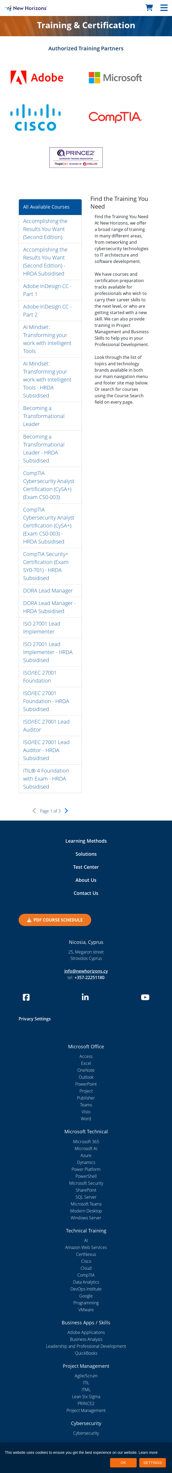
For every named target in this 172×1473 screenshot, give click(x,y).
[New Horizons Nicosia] (21, 8)
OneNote (86, 1070)
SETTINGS (152, 1462)
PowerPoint (86, 1084)
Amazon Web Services (86, 1247)
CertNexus (86, 1254)
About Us (86, 880)
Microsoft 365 (86, 1142)
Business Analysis (86, 1339)
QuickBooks (86, 1353)
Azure (86, 1155)
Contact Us (86, 893)
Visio (86, 1112)
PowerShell (86, 1176)
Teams (86, 1105)
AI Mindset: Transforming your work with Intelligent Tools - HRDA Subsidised (47, 379)
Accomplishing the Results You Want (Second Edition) (45, 229)
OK (123, 1462)
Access (86, 1056)
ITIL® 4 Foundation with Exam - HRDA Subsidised (46, 778)
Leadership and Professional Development (86, 1346)
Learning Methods (86, 841)
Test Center (86, 867)
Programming (86, 1303)
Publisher (86, 1098)
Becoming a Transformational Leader (44, 416)
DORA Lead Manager (48, 590)
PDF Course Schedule (55, 920)
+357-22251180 (89, 977)
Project (86, 1091)
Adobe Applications (86, 1332)
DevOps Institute (86, 1289)
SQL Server (86, 1197)
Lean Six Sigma (86, 1396)
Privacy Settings (35, 1019)
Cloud (86, 1268)
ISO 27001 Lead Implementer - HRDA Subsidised (48, 652)
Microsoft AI (86, 1148)
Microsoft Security (86, 1183)
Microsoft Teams (86, 1204)
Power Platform (86, 1169)
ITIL (86, 1383)
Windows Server (86, 1218)
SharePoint (86, 1190)
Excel (86, 1063)
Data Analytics (86, 1282)
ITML (86, 1390)
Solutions (86, 854)
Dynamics (86, 1162)
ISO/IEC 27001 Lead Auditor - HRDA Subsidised (46, 750)
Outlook (86, 1077)
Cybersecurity (86, 1433)
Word (86, 1119)
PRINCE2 (86, 1403)
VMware (86, 1310)
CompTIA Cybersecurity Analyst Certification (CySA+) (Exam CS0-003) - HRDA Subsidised (48, 525)
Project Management (86, 1410)
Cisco (86, 1261)
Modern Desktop (86, 1211)
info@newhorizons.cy (86, 971)
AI (86, 1240)
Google (86, 1296)
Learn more (148, 1452)
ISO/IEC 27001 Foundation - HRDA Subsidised (46, 701)
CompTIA (86, 1275)
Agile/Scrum (86, 1376)
